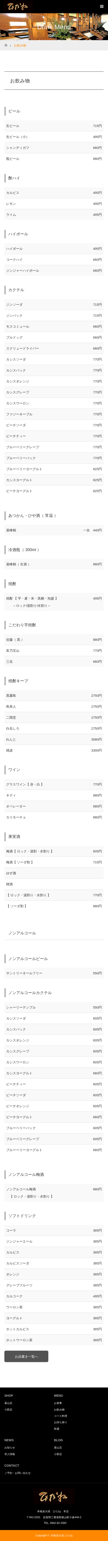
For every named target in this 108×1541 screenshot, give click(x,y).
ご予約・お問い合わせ (17, 1473)
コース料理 (60, 1416)
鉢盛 (56, 1428)
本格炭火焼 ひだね (61, 1535)
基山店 (8, 1403)
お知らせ (9, 1447)
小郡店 (8, 1409)
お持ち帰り (60, 1422)
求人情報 (9, 1454)
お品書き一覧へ (26, 1356)
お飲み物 (59, 1409)
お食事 (58, 1403)
